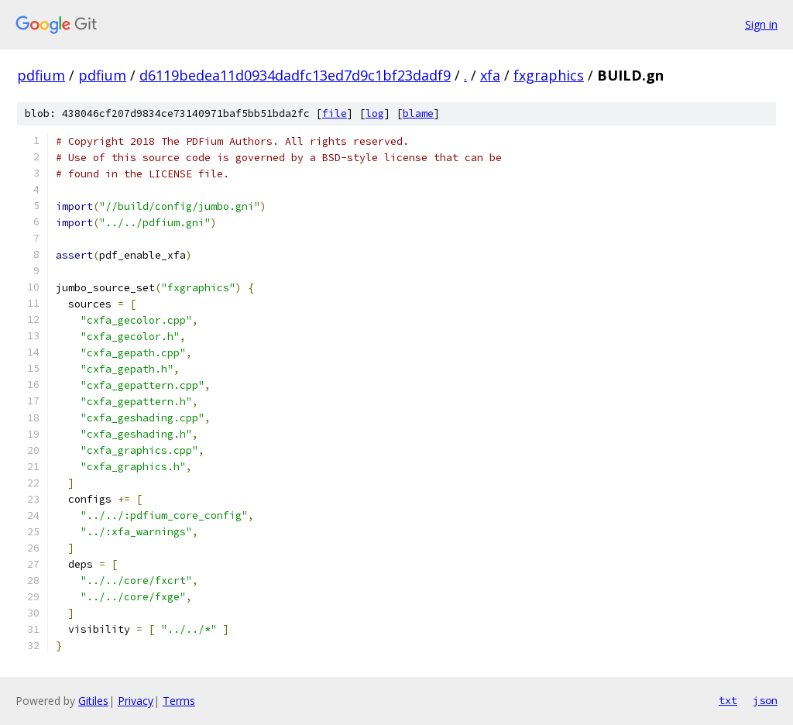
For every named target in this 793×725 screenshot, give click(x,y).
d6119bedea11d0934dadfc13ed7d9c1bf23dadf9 (295, 75)
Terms (179, 700)
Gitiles (93, 700)
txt (728, 700)
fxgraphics (548, 75)
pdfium (41, 75)
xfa (490, 75)
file (334, 113)
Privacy (135, 700)
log (375, 113)
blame (418, 113)
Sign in (761, 24)
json (765, 700)
